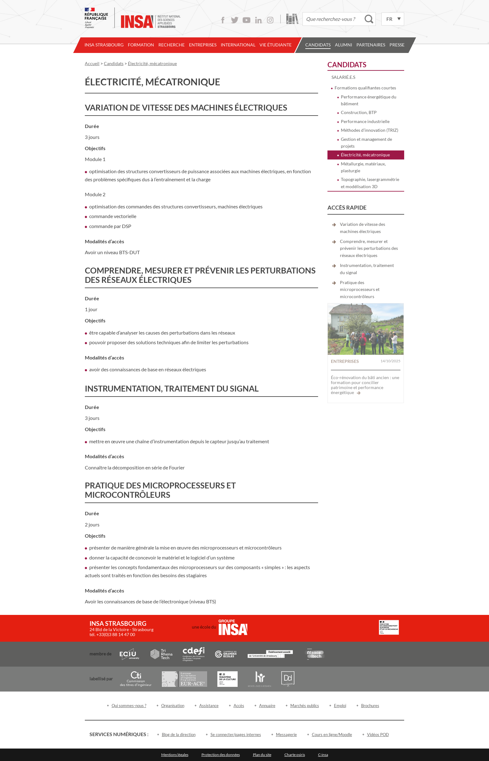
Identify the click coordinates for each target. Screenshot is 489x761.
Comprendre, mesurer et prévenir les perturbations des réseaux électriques (369, 248)
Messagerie (286, 734)
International (238, 44)
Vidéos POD (378, 734)
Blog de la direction (179, 734)
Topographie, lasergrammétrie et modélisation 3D (370, 183)
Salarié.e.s (343, 77)
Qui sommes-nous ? (129, 705)
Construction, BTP (359, 112)
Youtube (246, 20)
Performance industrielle (365, 121)
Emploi (340, 705)
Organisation (172, 705)
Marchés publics (304, 705)
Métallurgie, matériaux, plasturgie (363, 167)
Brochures (370, 705)
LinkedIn (258, 20)
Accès (239, 705)
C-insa (323, 754)
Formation (141, 44)
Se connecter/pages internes (236, 734)
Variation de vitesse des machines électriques (362, 227)
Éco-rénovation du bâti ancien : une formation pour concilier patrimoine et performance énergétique (365, 385)
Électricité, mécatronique (365, 154)
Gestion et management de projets (366, 142)
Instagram (270, 20)
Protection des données (220, 754)
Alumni (343, 44)
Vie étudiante (275, 44)
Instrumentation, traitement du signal (367, 269)
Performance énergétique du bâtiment (368, 100)
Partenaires (370, 44)
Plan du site (262, 754)
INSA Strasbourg (104, 44)
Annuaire (267, 705)
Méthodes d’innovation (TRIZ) (369, 130)
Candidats (318, 44)
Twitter (235, 20)
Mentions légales (174, 754)
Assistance (209, 705)
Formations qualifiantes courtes (365, 87)
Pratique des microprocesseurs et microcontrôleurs (360, 289)
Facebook (223, 20)
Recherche (171, 44)
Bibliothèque (292, 19)
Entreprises (202, 44)
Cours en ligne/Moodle (332, 734)
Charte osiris (294, 754)
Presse (397, 44)
